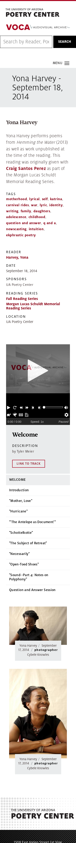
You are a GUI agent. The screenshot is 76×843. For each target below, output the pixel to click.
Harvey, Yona (17, 257)
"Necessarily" (19, 521)
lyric (43, 205)
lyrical (34, 199)
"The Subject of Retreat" (28, 511)
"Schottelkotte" (21, 500)
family (26, 211)
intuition (36, 229)
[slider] (44, 407)
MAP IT (57, 820)
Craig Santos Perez (26, 168)
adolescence (16, 217)
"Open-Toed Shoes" (24, 532)
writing (12, 211)
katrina (56, 199)
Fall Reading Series (22, 299)
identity (56, 205)
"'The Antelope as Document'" (32, 489)
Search (64, 42)
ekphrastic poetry (21, 235)
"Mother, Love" (20, 468)
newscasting (16, 229)
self (45, 199)
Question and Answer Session (32, 558)
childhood (37, 217)
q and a (49, 223)
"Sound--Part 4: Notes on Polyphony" (28, 545)
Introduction (19, 458)
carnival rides (17, 205)
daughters (41, 211)
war (34, 205)
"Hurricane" (18, 479)
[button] (9, 407)
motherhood (16, 199)
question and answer (23, 223)
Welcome (17, 447)
